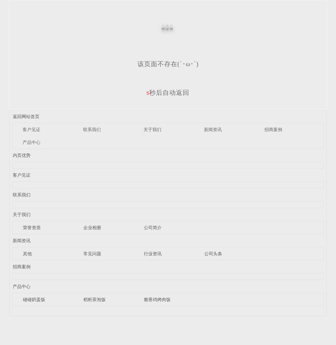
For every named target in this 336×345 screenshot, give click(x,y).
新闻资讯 (213, 129)
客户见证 (31, 129)
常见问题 (92, 253)
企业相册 (92, 227)
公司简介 (153, 227)
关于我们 (152, 129)
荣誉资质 (32, 227)
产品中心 (31, 142)
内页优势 (22, 155)
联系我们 (92, 129)
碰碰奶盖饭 (34, 299)
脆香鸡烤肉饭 (157, 299)
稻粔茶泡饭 (94, 299)
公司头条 (213, 253)
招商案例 (273, 129)
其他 (27, 253)
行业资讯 (153, 253)
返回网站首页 (26, 116)
